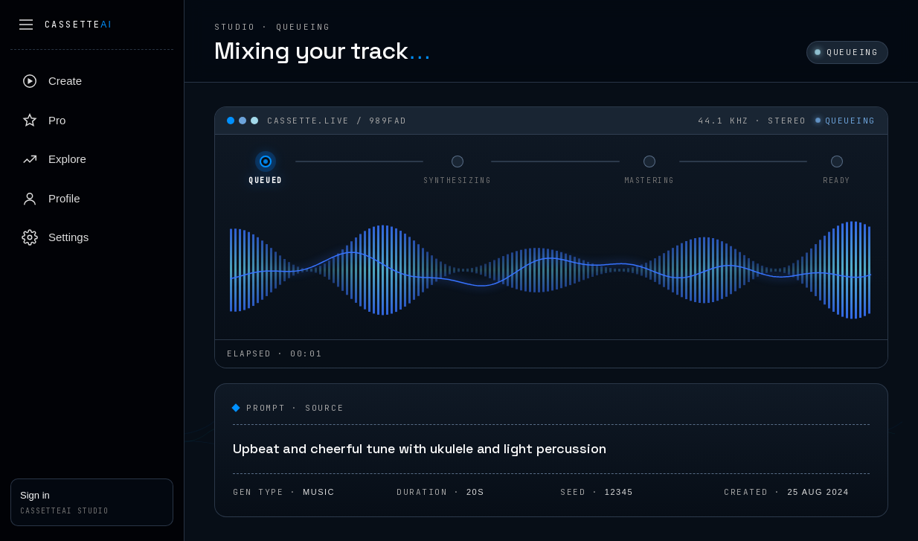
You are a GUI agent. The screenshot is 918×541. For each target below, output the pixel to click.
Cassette (78, 25)
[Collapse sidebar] (26, 24)
